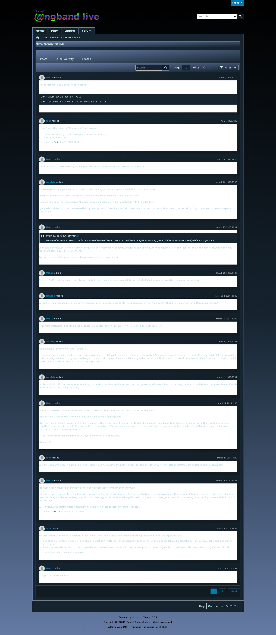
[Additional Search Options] (235, 16)
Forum (87, 31)
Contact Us (215, 606)
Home (40, 31)
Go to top (232, 606)
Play (54, 31)
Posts (43, 59)
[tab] (43, 59)
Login (237, 2)
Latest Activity (65, 59)
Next (234, 591)
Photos (86, 59)
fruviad (50, 295)
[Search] (217, 16)
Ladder (69, 31)
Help (202, 606)
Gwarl (49, 159)
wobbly (50, 182)
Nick (48, 120)
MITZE (49, 77)
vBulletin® (137, 617)
